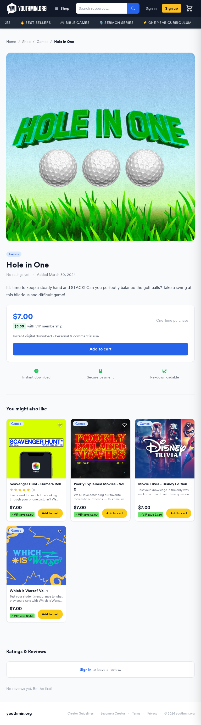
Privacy (152, 713)
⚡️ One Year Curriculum (167, 23)
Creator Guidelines (80, 713)
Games (42, 42)
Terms (136, 713)
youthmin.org (19, 713)
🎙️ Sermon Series (116, 23)
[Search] (133, 8)
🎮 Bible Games (75, 23)
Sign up (171, 8)
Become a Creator (112, 713)
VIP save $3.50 (22, 514)
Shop (62, 8)
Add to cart (100, 349)
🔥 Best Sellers (35, 23)
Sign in (151, 8)
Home (11, 42)
